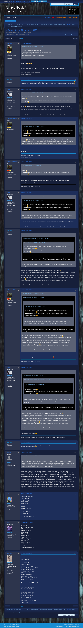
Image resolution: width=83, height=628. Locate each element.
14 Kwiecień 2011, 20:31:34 (26, 89)
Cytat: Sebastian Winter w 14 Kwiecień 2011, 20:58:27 (35, 196)
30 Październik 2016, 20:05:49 (27, 553)
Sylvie (73, 24)
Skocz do (56, 615)
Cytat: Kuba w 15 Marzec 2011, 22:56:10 (32, 456)
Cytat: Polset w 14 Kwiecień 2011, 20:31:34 (33, 122)
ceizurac (9, 553)
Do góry (8, 606)
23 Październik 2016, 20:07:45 (27, 493)
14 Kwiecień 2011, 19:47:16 (26, 79)
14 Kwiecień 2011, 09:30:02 (26, 43)
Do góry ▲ (77, 624)
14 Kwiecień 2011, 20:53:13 (26, 118)
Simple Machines (15, 624)
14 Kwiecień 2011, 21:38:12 (26, 230)
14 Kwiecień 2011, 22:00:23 (26, 367)
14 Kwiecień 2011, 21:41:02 (26, 289)
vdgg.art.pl (54, 17)
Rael (8, 522)
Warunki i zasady (70, 624)
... (18, 38)
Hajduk (9, 452)
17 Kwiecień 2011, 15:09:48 (26, 442)
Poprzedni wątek (62, 34)
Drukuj (75, 38)
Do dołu (8, 38)
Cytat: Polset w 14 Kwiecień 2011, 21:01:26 (33, 234)
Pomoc (64, 624)
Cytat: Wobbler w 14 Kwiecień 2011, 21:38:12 (33, 293)
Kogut (8, 494)
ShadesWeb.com (15, 626)
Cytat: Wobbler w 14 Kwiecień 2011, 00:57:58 (33, 46)
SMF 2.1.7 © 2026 (8, 624)
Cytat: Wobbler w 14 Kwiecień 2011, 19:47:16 (33, 93)
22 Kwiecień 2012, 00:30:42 (26, 452)
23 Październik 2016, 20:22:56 (27, 522)
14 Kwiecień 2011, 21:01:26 (26, 192)
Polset (9, 89)
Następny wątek (72, 34)
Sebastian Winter (12, 43)
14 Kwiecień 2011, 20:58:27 (26, 161)
